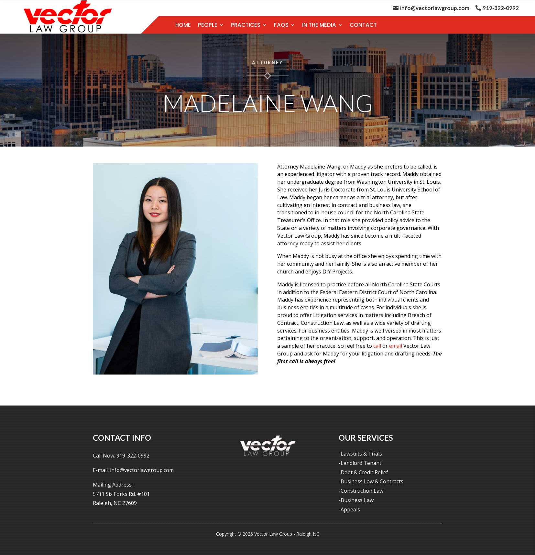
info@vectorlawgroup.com (434, 8)
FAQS (281, 25)
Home (183, 25)
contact (363, 25)
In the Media (319, 25)
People (207, 25)
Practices (245, 25)
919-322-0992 (501, 8)
